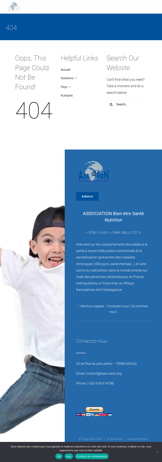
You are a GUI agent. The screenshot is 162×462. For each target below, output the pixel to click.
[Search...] (127, 104)
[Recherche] (111, 104)
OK (59, 456)
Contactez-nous (118, 306)
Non (68, 456)
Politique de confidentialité (92, 456)
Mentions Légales (92, 306)
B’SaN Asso (98, 232)
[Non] (157, 452)
